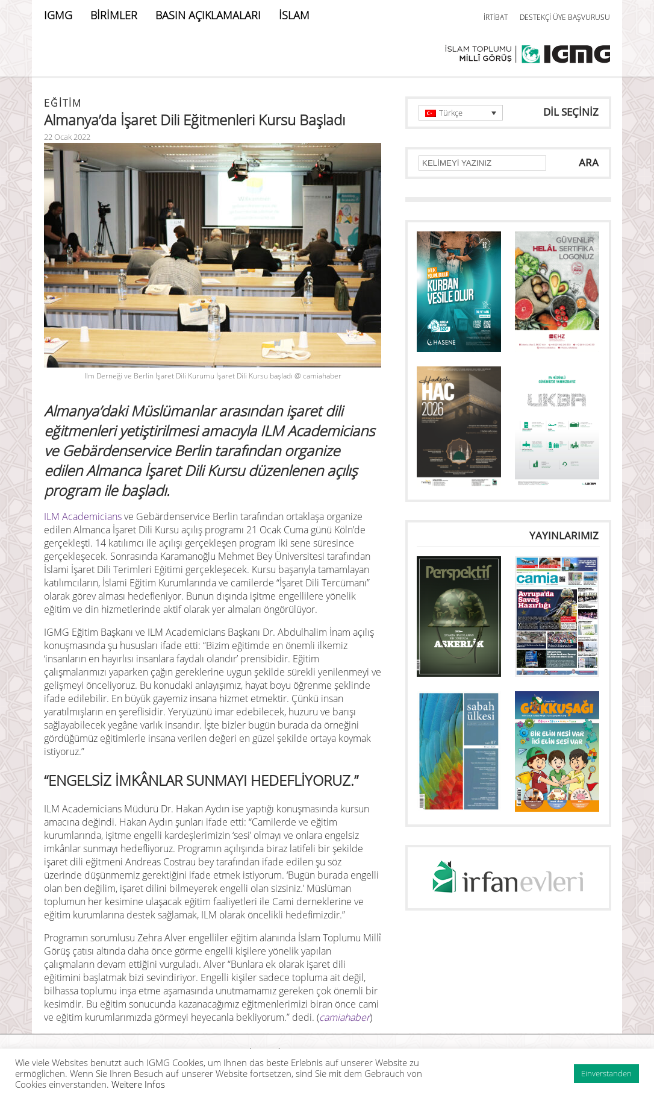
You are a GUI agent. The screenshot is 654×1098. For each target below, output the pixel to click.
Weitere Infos (138, 1084)
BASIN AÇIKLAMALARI (208, 15)
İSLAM (294, 15)
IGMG (58, 15)
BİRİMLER (113, 15)
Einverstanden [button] (606, 1073)
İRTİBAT (496, 17)
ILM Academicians (83, 516)
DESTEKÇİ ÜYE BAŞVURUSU (565, 17)
